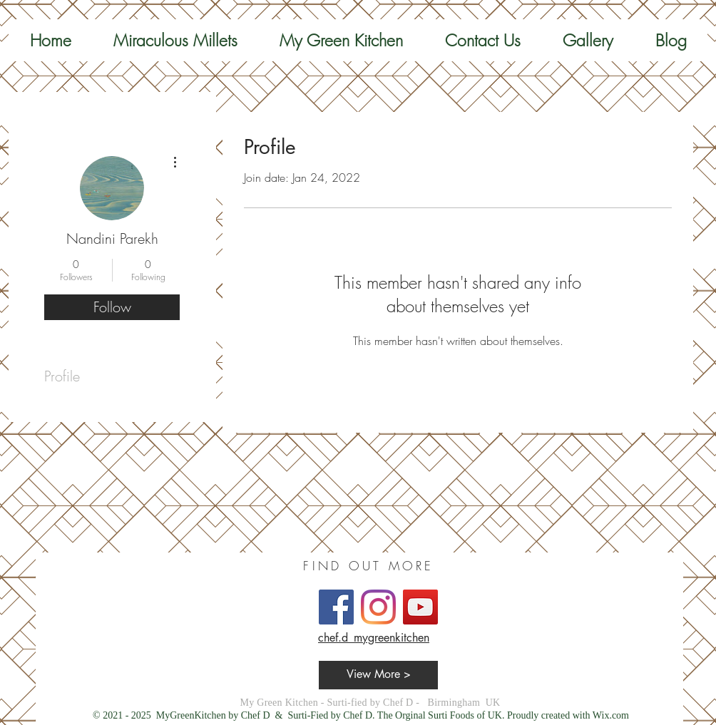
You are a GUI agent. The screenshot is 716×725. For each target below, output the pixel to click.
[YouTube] (420, 607)
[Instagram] (378, 607)
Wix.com (611, 715)
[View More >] (378, 675)
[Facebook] (336, 607)
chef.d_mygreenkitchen (373, 637)
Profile (62, 376)
